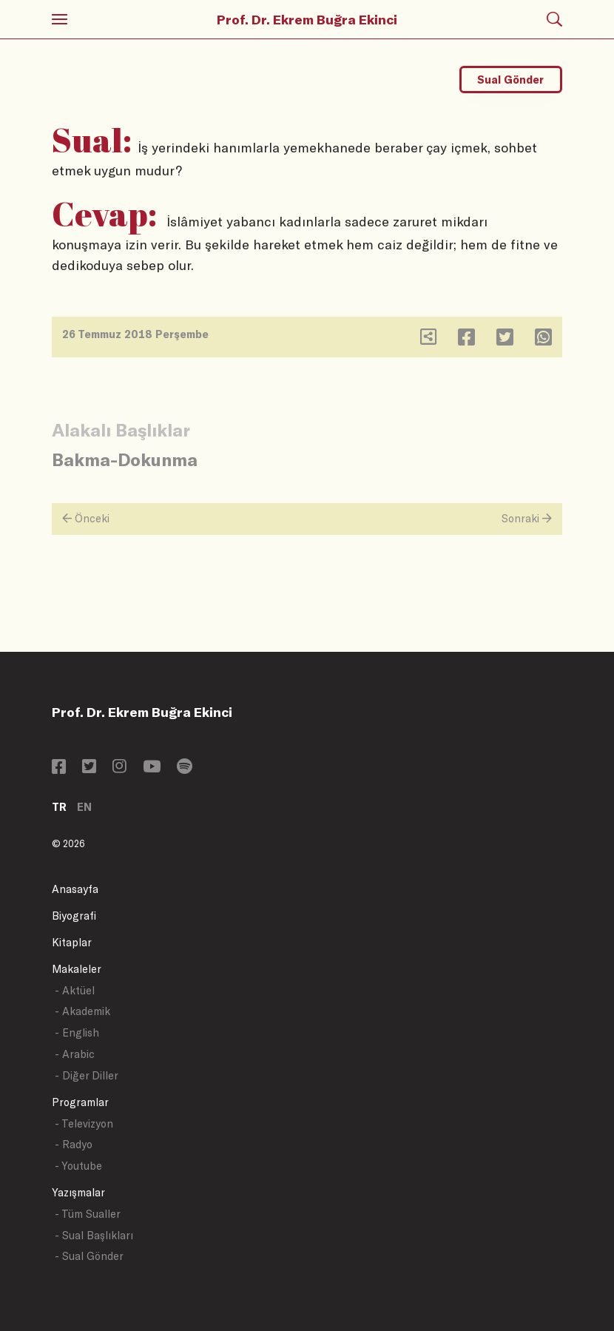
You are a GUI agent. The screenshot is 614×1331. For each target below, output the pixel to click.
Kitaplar (72, 942)
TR (59, 807)
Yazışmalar (78, 1192)
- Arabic (75, 1054)
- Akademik (82, 1011)
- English (77, 1032)
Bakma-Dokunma (125, 459)
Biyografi (74, 915)
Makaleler (76, 969)
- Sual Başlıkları (94, 1235)
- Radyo (73, 1144)
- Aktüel (75, 990)
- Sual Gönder (89, 1256)
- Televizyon (84, 1123)
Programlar (80, 1102)
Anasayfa (75, 889)
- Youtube (78, 1165)
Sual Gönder (510, 79)
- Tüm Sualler (88, 1213)
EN (84, 807)
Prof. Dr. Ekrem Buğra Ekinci (307, 19)
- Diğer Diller (86, 1075)
